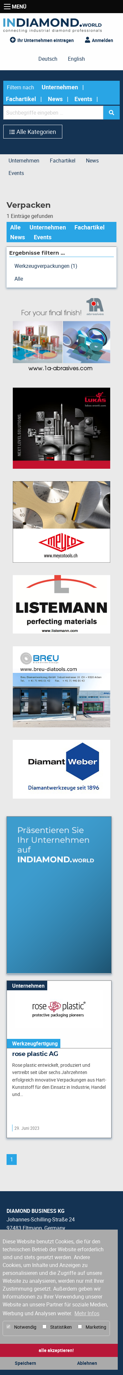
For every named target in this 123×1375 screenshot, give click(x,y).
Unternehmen (60, 87)
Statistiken (57, 1327)
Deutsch (47, 58)
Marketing (92, 1327)
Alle (15, 227)
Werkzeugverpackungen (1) (45, 265)
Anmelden (102, 40)
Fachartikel (21, 99)
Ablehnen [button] (87, 1363)
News (55, 99)
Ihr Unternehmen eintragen (45, 40)
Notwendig (21, 1327)
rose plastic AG (35, 1054)
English (76, 58)
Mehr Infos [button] (86, 1313)
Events (83, 99)
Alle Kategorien (36, 132)
